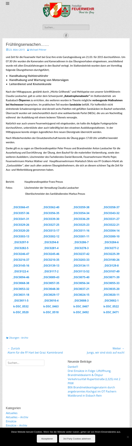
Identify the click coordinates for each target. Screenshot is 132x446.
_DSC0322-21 (111, 225)
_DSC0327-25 (51, 225)
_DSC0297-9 (20, 242)
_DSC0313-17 (51, 230)
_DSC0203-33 (81, 260)
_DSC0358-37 (111, 207)
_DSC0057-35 (51, 283)
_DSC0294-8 (50, 242)
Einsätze (11, 421)
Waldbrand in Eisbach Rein (85, 395)
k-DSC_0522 (111, 306)
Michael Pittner (38, 49)
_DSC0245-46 (51, 254)
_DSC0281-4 (50, 248)
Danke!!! (73, 367)
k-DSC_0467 (81, 306)
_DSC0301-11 (81, 236)
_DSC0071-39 (111, 277)
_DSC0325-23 (81, 225)
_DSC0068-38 (21, 283)
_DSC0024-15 (81, 295)
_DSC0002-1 (111, 300)
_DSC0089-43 (51, 277)
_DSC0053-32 (21, 289)
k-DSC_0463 (51, 306)
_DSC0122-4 (20, 271)
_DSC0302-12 (51, 236)
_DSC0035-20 (111, 289)
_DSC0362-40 (51, 207)
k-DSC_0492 (81, 312)
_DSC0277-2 (111, 248)
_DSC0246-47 (21, 254)
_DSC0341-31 (21, 219)
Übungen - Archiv (18, 337)
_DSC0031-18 (21, 295)
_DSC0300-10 (111, 236)
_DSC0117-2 (50, 271)
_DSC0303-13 (21, 236)
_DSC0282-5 (20, 248)
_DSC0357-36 (21, 213)
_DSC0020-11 (111, 295)
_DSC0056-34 (81, 283)
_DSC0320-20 (21, 230)
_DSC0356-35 (51, 213)
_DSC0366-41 (21, 207)
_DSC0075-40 (81, 277)
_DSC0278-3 (81, 248)
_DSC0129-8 (111, 265)
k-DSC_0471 (111, 312)
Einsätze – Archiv (16, 425)
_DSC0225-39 (111, 254)
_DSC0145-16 (21, 265)
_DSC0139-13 (51, 265)
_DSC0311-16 (81, 230)
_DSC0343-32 (111, 213)
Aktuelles (12, 413)
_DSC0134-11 (81, 265)
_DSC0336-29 (81, 219)
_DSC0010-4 (50, 300)
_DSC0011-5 (20, 300)
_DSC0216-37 (21, 260)
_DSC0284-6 (111, 242)
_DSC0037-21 (81, 289)
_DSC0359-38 (81, 207)
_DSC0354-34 (81, 213)
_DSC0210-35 (51, 260)
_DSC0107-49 (111, 271)
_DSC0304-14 (111, 230)
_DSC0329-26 (21, 225)
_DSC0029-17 (51, 295)
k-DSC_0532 (21, 306)
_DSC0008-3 (81, 300)
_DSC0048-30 (51, 289)
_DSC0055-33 (111, 283)
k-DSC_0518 (51, 312)
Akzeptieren (47, 438)
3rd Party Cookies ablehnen (77, 438)
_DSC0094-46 (21, 277)
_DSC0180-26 (111, 260)
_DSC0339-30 (51, 219)
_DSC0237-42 (81, 254)
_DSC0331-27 (111, 219)
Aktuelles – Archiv (17, 417)
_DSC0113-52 (81, 271)
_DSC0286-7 (81, 242)
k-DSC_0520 (21, 312)
